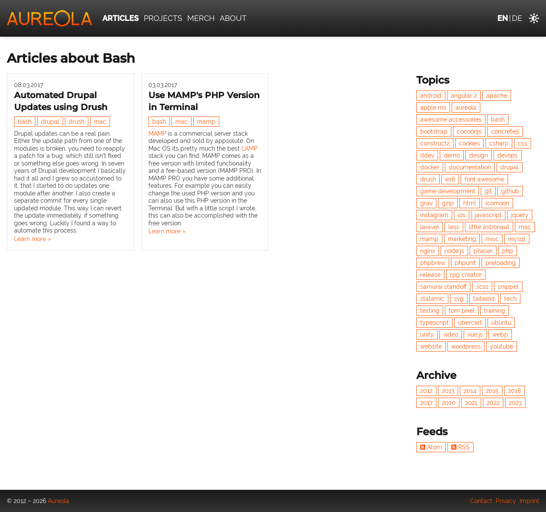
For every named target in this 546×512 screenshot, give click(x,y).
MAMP (157, 133)
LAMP (249, 148)
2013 (448, 390)
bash (25, 121)
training (494, 310)
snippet (508, 286)
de (517, 18)
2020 (449, 402)
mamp (206, 121)
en (502, 18)
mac (100, 121)
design (478, 155)
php (507, 250)
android (430, 95)
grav (426, 203)
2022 (493, 402)
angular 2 (464, 95)
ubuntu (501, 322)
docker (429, 167)
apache (496, 95)
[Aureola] (49, 18)
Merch (201, 18)
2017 (426, 402)
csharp (498, 143)
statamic (432, 298)
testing (429, 310)
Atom (431, 447)
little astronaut (489, 227)
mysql (517, 239)
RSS (460, 447)
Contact (481, 500)
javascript (488, 215)
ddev (427, 155)
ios (461, 215)
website (431, 346)
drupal (50, 121)
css (522, 143)
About (233, 18)
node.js (454, 250)
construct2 (435, 143)
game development (447, 191)
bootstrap (433, 131)
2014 (470, 390)
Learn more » (32, 239)
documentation (470, 167)
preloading (500, 262)
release (430, 274)
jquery (520, 215)
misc (492, 239)
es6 (450, 179)
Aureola (58, 500)
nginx (427, 250)
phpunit (465, 262)
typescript (434, 322)
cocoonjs (469, 131)
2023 (515, 402)
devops (507, 155)
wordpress (466, 346)
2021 (471, 402)
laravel (429, 227)
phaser (483, 250)
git (488, 191)
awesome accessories (451, 119)
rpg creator (466, 274)
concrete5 (505, 131)
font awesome (484, 179)
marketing (462, 239)
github (510, 191)
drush (76, 121)
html (469, 203)
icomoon (497, 203)
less (453, 227)
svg (459, 298)
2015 (492, 390)
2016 (514, 390)
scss (482, 286)
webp (500, 334)
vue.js (475, 334)
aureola (466, 107)
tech (510, 298)
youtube (501, 346)
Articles (120, 18)
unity (427, 334)
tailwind (484, 298)
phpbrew (432, 262)
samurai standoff (443, 286)
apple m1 (433, 107)
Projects (163, 18)
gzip (448, 203)
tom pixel (462, 310)
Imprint (529, 500)
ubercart (470, 322)
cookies (469, 143)
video (450, 334)
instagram (434, 215)
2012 (426, 390)
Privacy (506, 500)
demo (452, 155)
